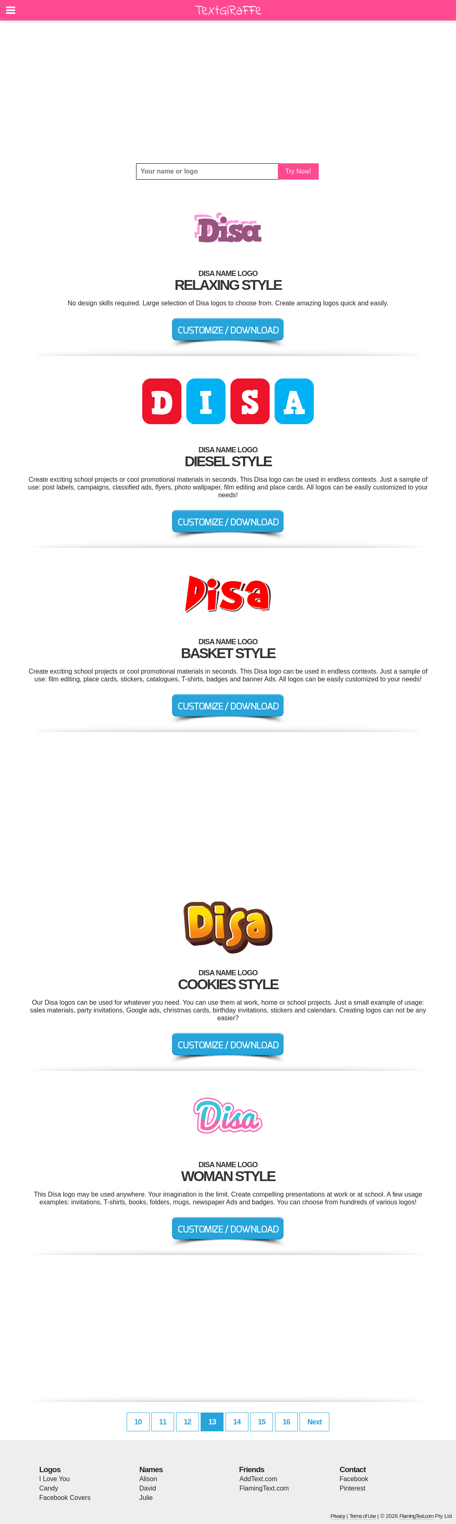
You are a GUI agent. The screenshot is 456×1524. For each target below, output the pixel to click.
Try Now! (298, 171)
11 (162, 1422)
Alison (148, 1478)
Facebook (354, 1478)
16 (286, 1422)
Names (151, 1469)
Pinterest (352, 1488)
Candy (48, 1488)
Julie (146, 1497)
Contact (353, 1469)
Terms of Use (362, 1516)
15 (261, 1422)
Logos (49, 1469)
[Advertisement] (228, 92)
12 (187, 1422)
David (147, 1488)
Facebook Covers (64, 1497)
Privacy (338, 1516)
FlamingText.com (264, 1488)
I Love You (54, 1478)
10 (138, 1422)
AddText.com (258, 1478)
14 (237, 1422)
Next (314, 1422)
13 (212, 1422)
